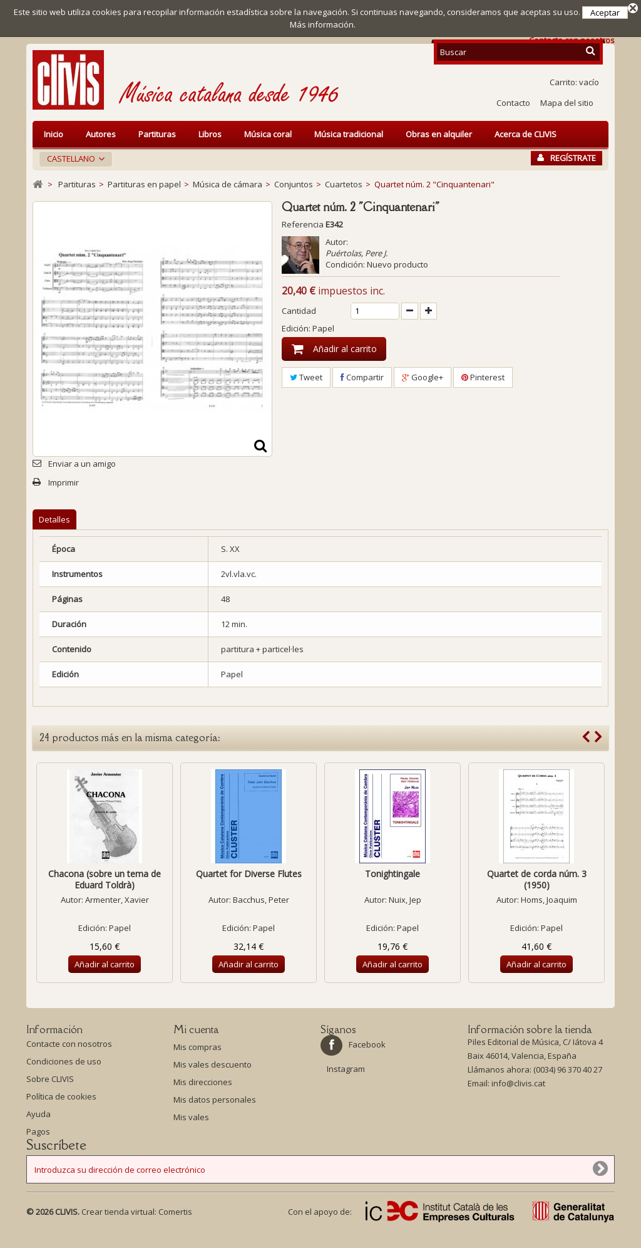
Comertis (175, 1229)
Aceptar (605, 12)
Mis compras (197, 1047)
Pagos (38, 1134)
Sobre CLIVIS (50, 1082)
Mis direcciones (202, 1082)
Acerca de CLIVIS (525, 134)
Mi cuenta (196, 1029)
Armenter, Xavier (117, 899)
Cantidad (299, 310)
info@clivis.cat (518, 1086)
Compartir (362, 377)
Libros (210, 134)
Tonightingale (392, 874)
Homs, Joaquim (549, 899)
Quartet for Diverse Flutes (249, 874)
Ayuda (38, 1117)
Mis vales (191, 1117)
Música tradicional (348, 134)
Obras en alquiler (439, 134)
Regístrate (566, 158)
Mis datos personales (214, 1099)
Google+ (422, 377)
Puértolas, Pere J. (356, 253)
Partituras (157, 134)
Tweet (306, 377)
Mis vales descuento (212, 1064)
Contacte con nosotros (69, 1047)
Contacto (513, 102)
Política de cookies (61, 1099)
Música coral (268, 134)
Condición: (345, 264)
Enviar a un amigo (82, 463)
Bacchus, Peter (261, 899)
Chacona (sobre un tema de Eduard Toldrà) (104, 879)
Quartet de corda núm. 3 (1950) (537, 879)
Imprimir (63, 482)
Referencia (303, 224)
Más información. (323, 24)
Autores (101, 134)
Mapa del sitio (566, 102)
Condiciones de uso (63, 1064)
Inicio (53, 134)
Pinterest (483, 377)
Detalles (54, 519)
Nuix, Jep (405, 899)
